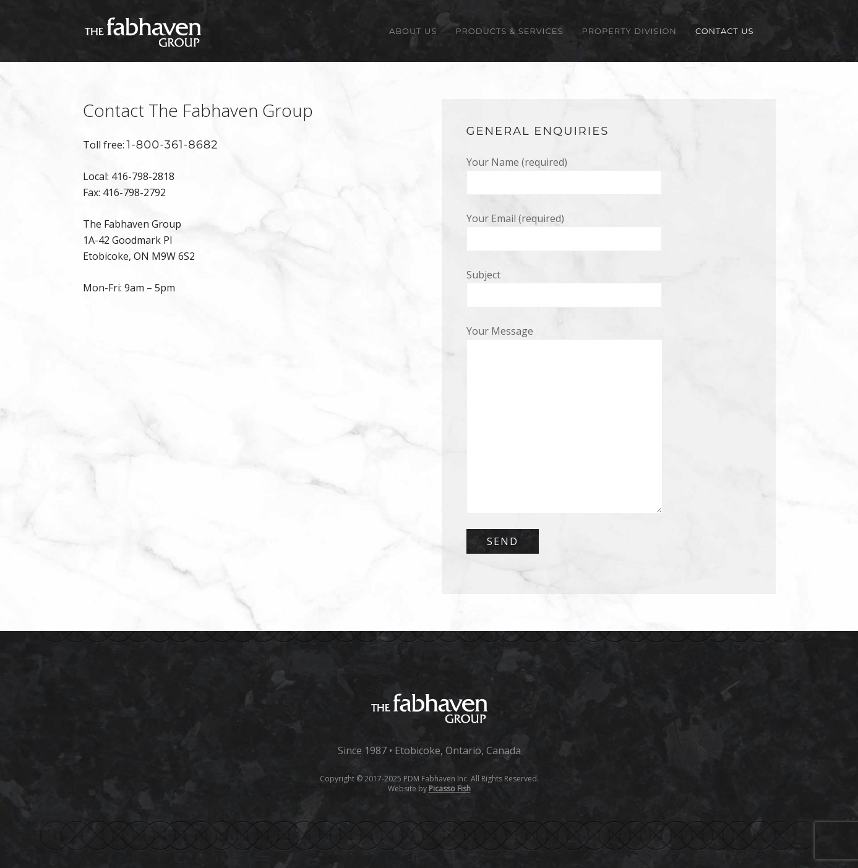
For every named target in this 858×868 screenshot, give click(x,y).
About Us (413, 31)
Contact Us (724, 31)
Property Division (628, 31)
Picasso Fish (450, 788)
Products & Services (509, 31)
